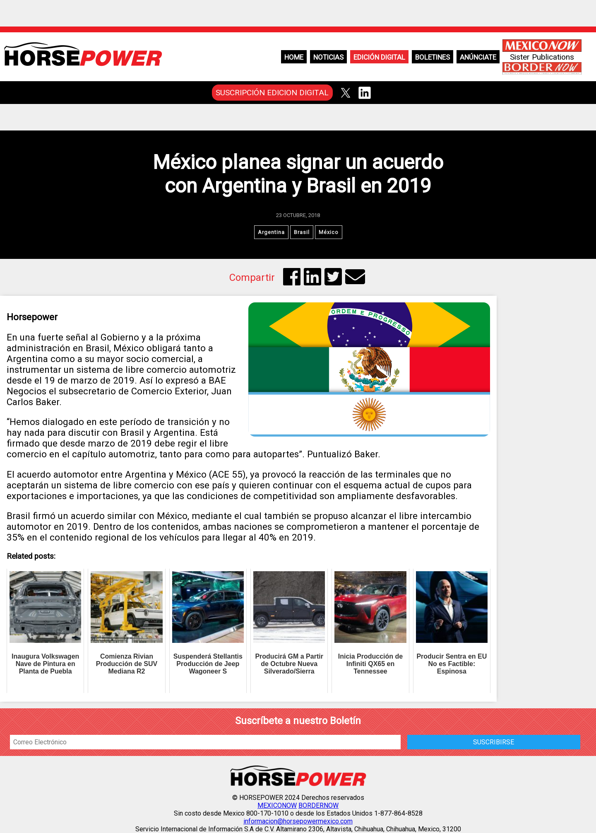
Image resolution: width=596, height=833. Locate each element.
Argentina (271, 232)
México (329, 232)
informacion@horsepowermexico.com (298, 821)
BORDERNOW (318, 805)
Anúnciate (478, 57)
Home (293, 57)
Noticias (328, 57)
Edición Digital (379, 57)
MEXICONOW (277, 805)
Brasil (302, 232)
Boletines (432, 57)
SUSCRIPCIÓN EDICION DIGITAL (272, 92)
